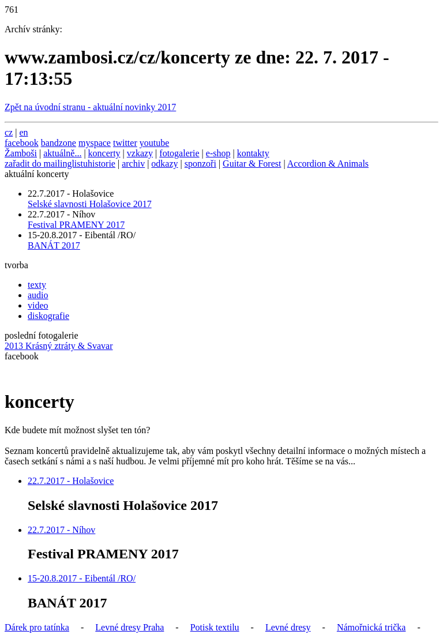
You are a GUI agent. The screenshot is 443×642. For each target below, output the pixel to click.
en (23, 132)
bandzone (58, 143)
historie (101, 163)
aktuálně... (62, 153)
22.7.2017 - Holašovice (71, 481)
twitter (125, 143)
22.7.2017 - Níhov (61, 530)
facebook (22, 143)
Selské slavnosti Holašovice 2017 (90, 204)
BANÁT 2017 (54, 245)
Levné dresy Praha (129, 627)
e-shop (218, 153)
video (38, 305)
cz (9, 132)
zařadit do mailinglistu (46, 163)
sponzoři (200, 163)
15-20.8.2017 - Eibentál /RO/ (82, 578)
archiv (133, 163)
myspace (94, 143)
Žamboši (21, 153)
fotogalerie (179, 153)
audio (38, 295)
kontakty (253, 153)
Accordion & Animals (328, 163)
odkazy (164, 163)
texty (37, 285)
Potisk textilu (214, 627)
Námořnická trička (371, 627)
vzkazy (140, 153)
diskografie (48, 316)
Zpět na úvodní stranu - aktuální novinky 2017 (90, 107)
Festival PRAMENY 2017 (76, 225)
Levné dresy (288, 627)
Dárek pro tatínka (37, 627)
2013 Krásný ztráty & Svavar (59, 346)
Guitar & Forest (252, 163)
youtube (155, 143)
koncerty (104, 153)
